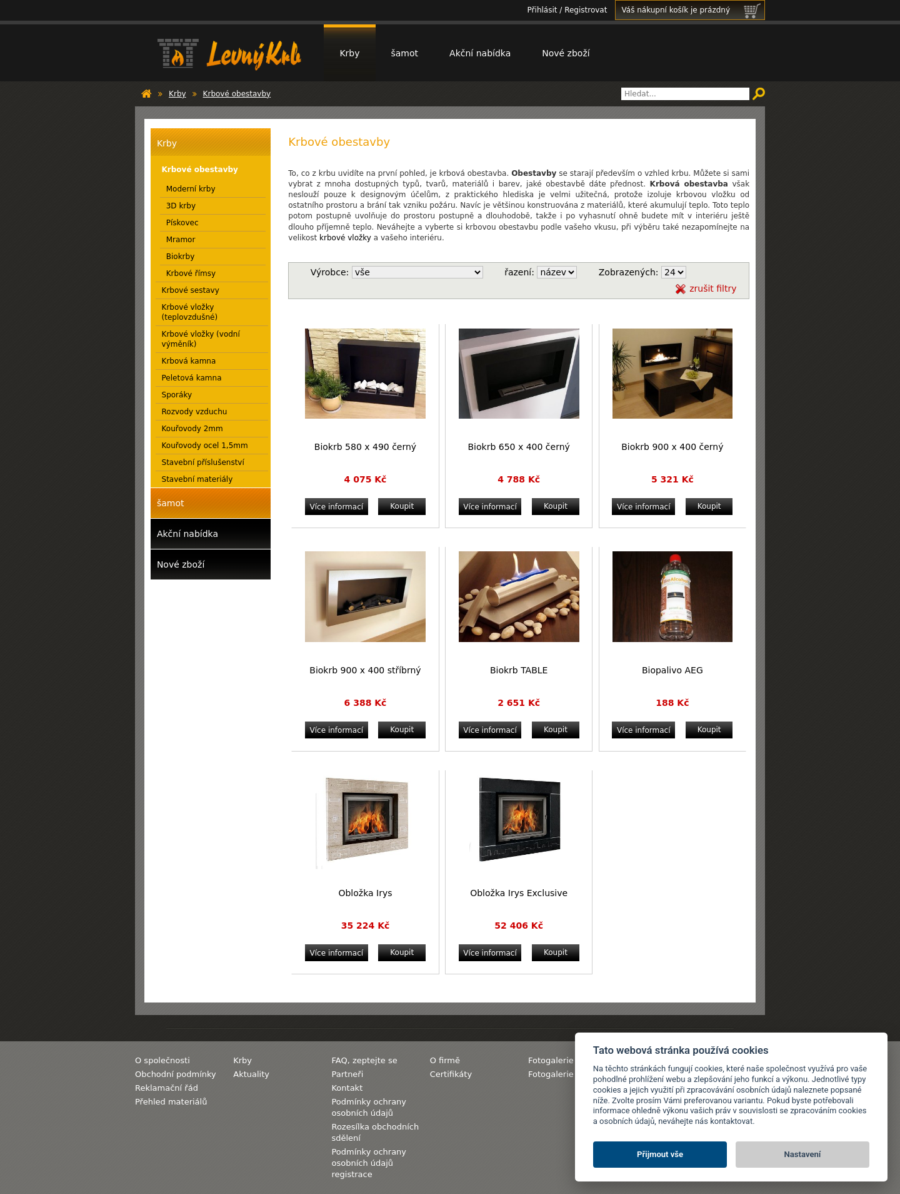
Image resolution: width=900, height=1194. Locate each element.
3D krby (181, 206)
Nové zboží (565, 53)
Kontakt (346, 1088)
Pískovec (182, 222)
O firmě (445, 1060)
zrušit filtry (712, 288)
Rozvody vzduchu (195, 411)
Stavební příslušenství (203, 462)
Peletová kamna (192, 378)
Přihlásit (543, 10)
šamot (405, 53)
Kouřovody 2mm (192, 428)
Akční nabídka (480, 53)
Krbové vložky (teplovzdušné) (190, 312)
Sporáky (177, 394)
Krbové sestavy (190, 290)
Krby (349, 53)
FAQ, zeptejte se (364, 1060)
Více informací (337, 507)
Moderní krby (191, 189)
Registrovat (585, 10)
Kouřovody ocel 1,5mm (205, 445)
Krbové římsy (191, 273)
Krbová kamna (189, 361)
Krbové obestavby (237, 93)
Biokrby (180, 256)
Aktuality (251, 1074)
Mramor (181, 239)
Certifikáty (451, 1074)
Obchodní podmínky (175, 1074)
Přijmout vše (660, 1154)
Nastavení (802, 1154)
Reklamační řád (166, 1088)
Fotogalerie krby (561, 1074)
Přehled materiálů (171, 1101)
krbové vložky (345, 237)
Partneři (347, 1074)
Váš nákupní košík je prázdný (693, 10)
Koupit (402, 506)
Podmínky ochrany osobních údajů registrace (368, 1163)
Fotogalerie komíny (567, 1060)
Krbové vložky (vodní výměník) (201, 339)
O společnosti (162, 1060)
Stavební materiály (197, 479)
